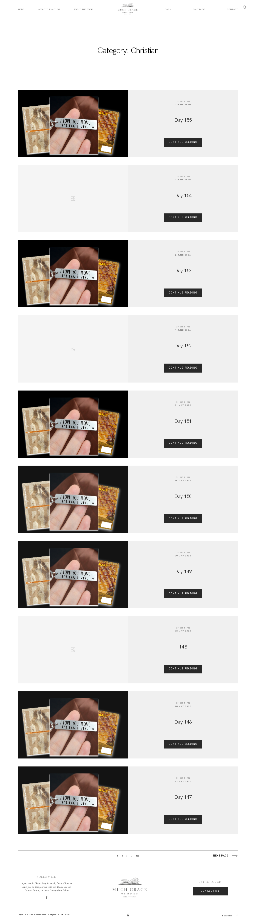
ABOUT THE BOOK (83, 9)
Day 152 (183, 346)
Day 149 (183, 571)
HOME (21, 9)
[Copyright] (128, 915)
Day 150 (183, 496)
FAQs (168, 9)
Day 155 (183, 120)
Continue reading (183, 142)
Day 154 (183, 195)
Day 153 (183, 271)
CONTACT (232, 9)
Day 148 (183, 722)
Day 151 (183, 421)
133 (137, 856)
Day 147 (183, 797)
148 (183, 647)
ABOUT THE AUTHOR (49, 9)
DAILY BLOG (199, 9)
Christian (183, 101)
